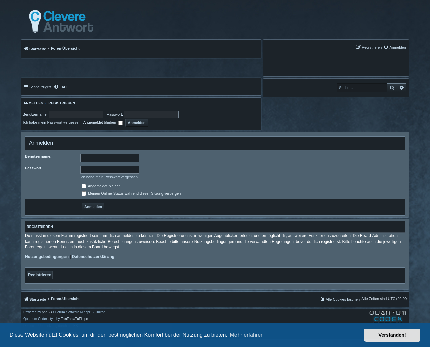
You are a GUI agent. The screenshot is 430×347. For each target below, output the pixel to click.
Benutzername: (38, 156)
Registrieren (61, 103)
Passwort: (34, 168)
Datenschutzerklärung (93, 256)
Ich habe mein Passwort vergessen (51, 122)
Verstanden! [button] (392, 335)
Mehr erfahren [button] (247, 335)
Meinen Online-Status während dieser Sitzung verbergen (131, 193)
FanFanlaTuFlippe (74, 319)
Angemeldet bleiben (103, 122)
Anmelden (32, 103)
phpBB (47, 312)
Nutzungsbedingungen (47, 256)
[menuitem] (394, 47)
